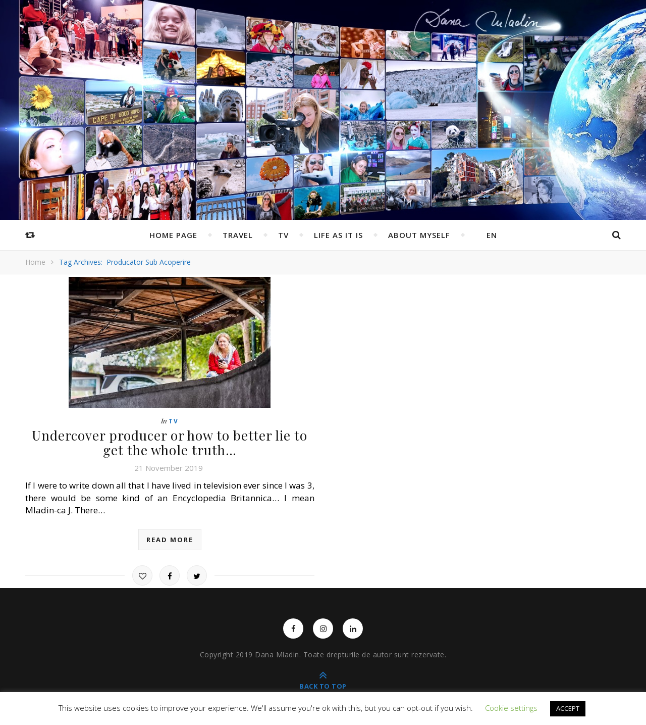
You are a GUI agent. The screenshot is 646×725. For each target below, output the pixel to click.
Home (35, 262)
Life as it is (338, 235)
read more (169, 539)
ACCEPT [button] (567, 708)
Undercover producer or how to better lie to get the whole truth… (169, 442)
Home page (173, 235)
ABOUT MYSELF (419, 235)
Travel (238, 235)
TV (283, 235)
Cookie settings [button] (511, 708)
